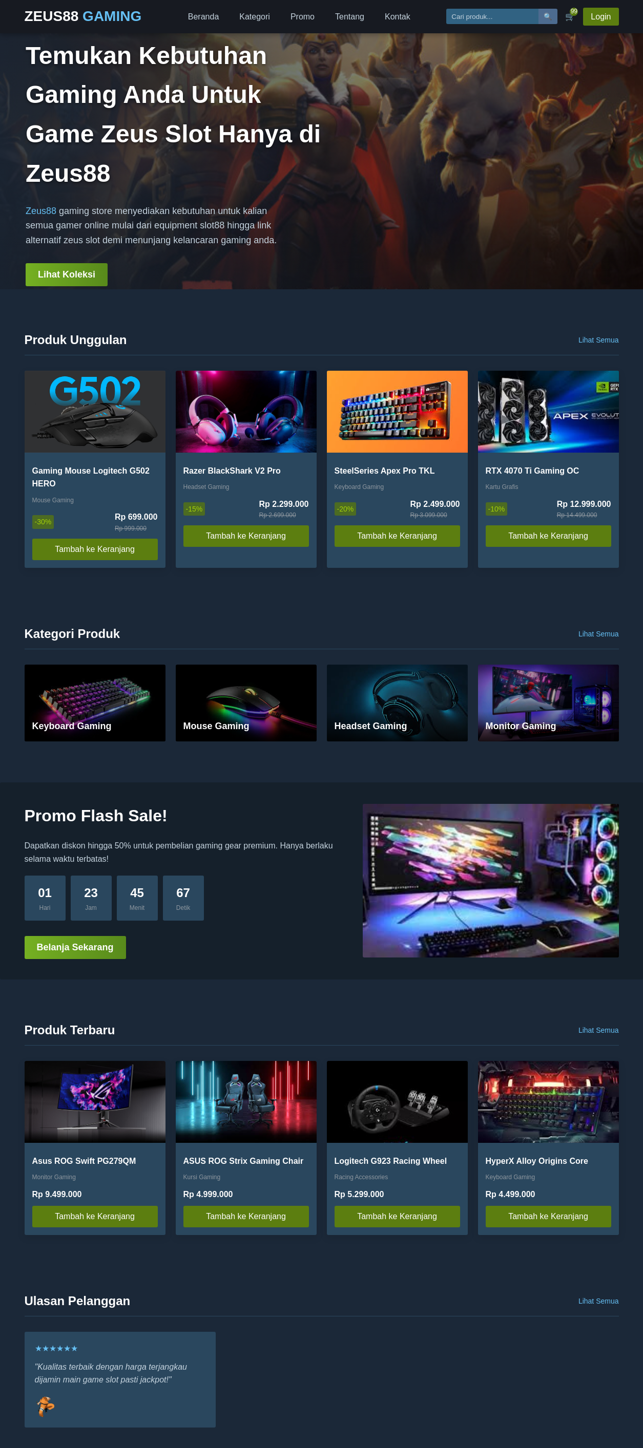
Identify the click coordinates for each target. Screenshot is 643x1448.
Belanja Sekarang (75, 947)
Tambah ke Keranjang (95, 549)
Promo (303, 16)
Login (601, 16)
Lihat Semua (598, 340)
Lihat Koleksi (66, 274)
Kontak (397, 16)
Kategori (254, 16)
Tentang (349, 16)
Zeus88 (41, 211)
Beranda (203, 16)
